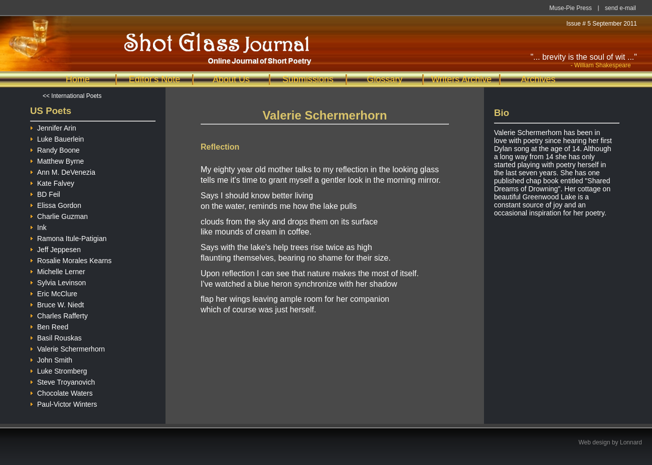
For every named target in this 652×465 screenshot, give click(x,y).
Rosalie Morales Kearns (71, 259)
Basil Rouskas (56, 336)
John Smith (51, 359)
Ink (38, 226)
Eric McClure (53, 292)
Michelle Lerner (57, 270)
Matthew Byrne (57, 160)
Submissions (308, 79)
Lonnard (631, 442)
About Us (231, 79)
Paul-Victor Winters (63, 403)
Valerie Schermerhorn (67, 347)
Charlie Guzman (59, 215)
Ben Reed (49, 325)
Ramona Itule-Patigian (68, 237)
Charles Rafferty (59, 314)
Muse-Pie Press (570, 8)
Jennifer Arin (53, 127)
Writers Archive (461, 79)
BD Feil (45, 193)
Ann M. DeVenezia (62, 171)
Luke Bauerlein (57, 138)
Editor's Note (154, 79)
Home (78, 79)
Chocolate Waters (61, 392)
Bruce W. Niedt (57, 303)
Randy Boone (55, 149)
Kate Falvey (52, 182)
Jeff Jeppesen (55, 248)
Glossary (384, 79)
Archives (538, 79)
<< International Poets (72, 95)
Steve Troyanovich (62, 381)
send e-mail (620, 8)
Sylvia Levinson (58, 281)
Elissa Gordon (55, 204)
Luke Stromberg (58, 370)
